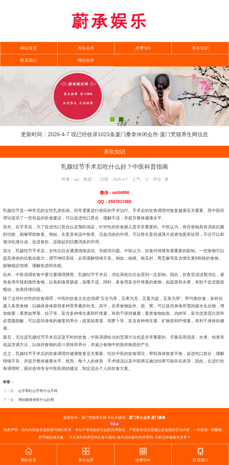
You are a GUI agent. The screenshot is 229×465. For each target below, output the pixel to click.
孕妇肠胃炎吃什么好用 (36, 400)
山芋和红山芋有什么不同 (38, 391)
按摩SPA (143, 48)
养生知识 (200, 48)
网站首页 (28, 48)
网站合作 (86, 60)
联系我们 (28, 60)
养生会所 (86, 48)
